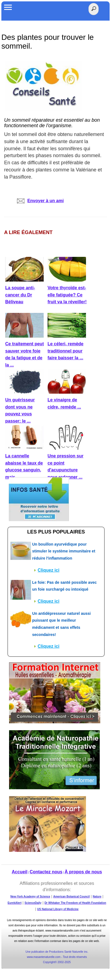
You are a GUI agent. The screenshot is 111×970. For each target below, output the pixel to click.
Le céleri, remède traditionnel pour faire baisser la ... (66, 350)
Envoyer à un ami (40, 200)
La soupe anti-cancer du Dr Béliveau (20, 294)
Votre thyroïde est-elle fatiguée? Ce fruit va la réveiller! (67, 294)
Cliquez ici (48, 570)
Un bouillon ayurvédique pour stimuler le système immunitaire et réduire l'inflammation (63, 551)
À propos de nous (83, 871)
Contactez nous (46, 871)
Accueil (19, 871)
